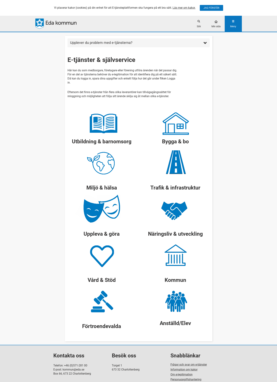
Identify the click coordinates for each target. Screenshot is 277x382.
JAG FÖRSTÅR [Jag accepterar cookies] (211, 7)
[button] (101, 126)
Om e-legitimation (181, 374)
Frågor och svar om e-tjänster (188, 364)
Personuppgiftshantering (185, 379)
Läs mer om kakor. (184, 7)
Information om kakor (184, 369)
